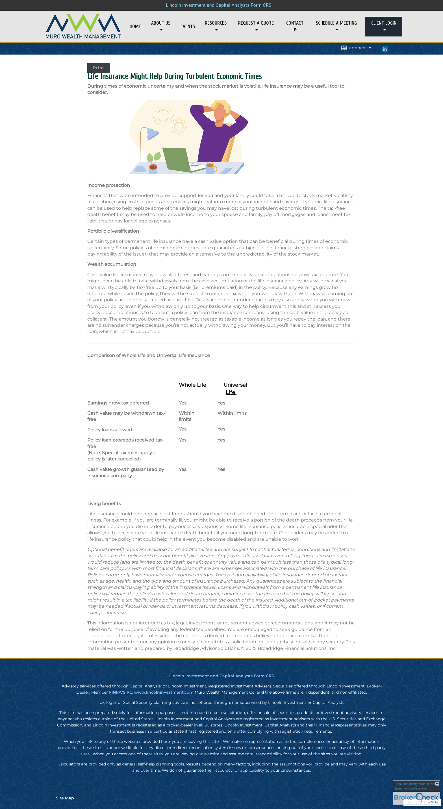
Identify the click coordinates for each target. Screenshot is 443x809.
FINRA (115, 692)
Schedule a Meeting (336, 23)
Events (188, 26)
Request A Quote (256, 23)
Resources (216, 23)
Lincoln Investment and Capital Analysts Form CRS (221, 675)
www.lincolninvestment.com (164, 692)
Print (98, 67)
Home (135, 26)
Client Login (383, 23)
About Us (160, 23)
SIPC (127, 692)
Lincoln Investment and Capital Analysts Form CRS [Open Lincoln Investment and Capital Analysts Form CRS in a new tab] (219, 5)
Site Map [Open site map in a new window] (65, 798)
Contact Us (294, 26)
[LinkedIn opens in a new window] (384, 51)
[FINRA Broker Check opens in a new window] (416, 792)
